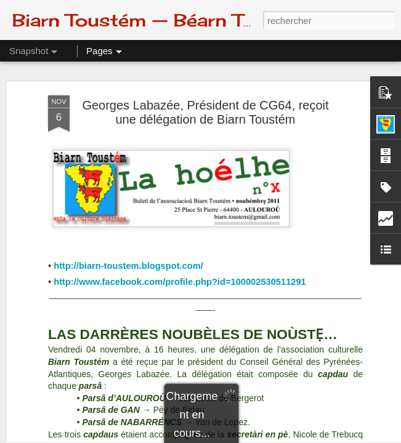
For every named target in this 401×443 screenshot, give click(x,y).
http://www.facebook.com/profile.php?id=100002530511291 (180, 138)
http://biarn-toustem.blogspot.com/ (128, 122)
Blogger (244, 436)
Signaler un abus (285, 436)
